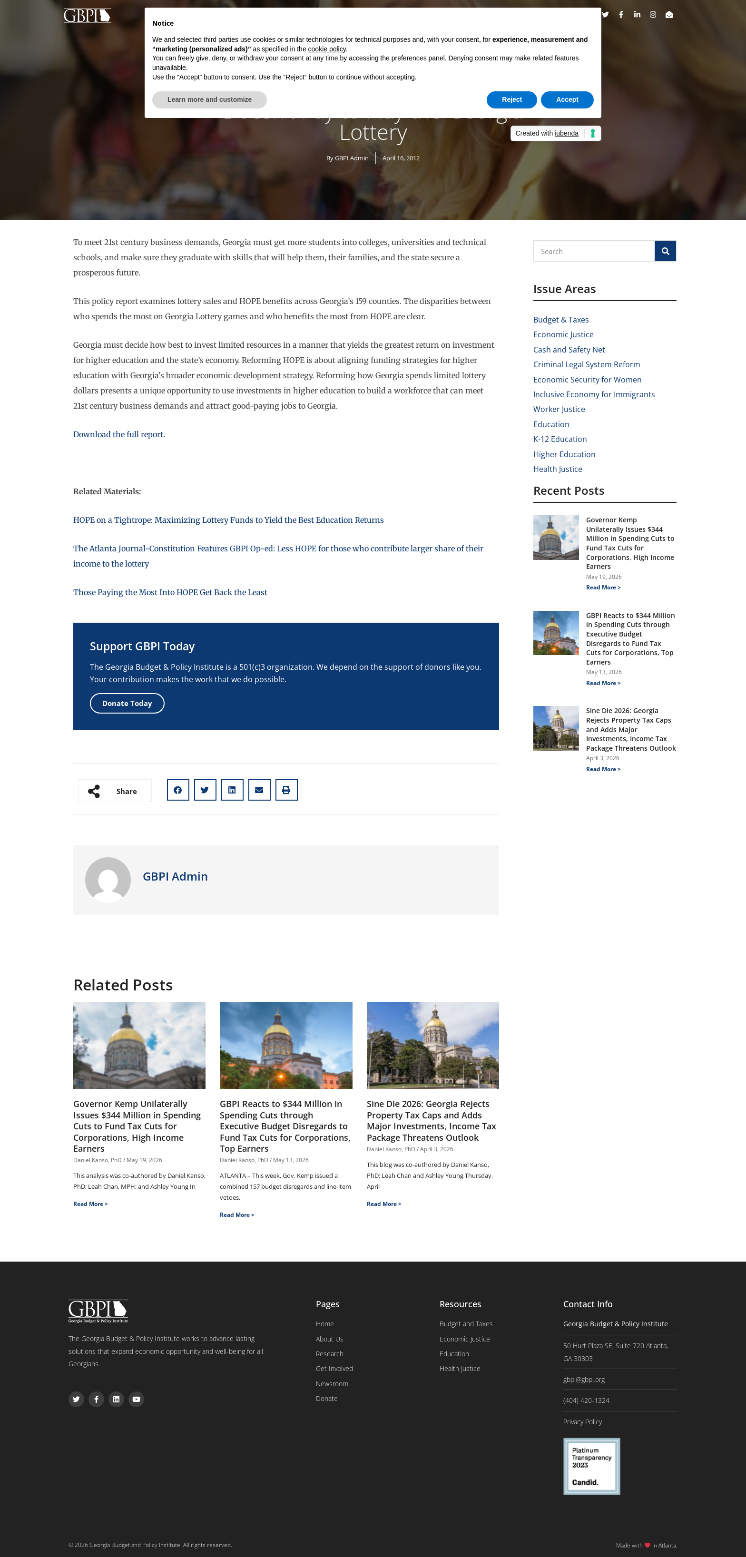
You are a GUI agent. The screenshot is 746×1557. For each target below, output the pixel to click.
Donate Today (127, 703)
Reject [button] (512, 99)
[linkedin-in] (641, 14)
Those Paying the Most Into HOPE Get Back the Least (170, 592)
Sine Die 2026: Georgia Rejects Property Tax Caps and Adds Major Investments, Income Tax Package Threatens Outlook (431, 1120)
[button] (178, 790)
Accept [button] (567, 99)
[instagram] (656, 14)
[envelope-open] (670, 14)
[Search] (665, 251)
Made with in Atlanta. (646, 1545)
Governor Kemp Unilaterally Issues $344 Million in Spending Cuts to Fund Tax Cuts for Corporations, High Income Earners (137, 1126)
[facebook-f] (625, 14)
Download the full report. (119, 434)
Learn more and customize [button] (209, 99)
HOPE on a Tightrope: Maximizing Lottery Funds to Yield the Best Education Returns (228, 520)
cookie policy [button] (327, 49)
